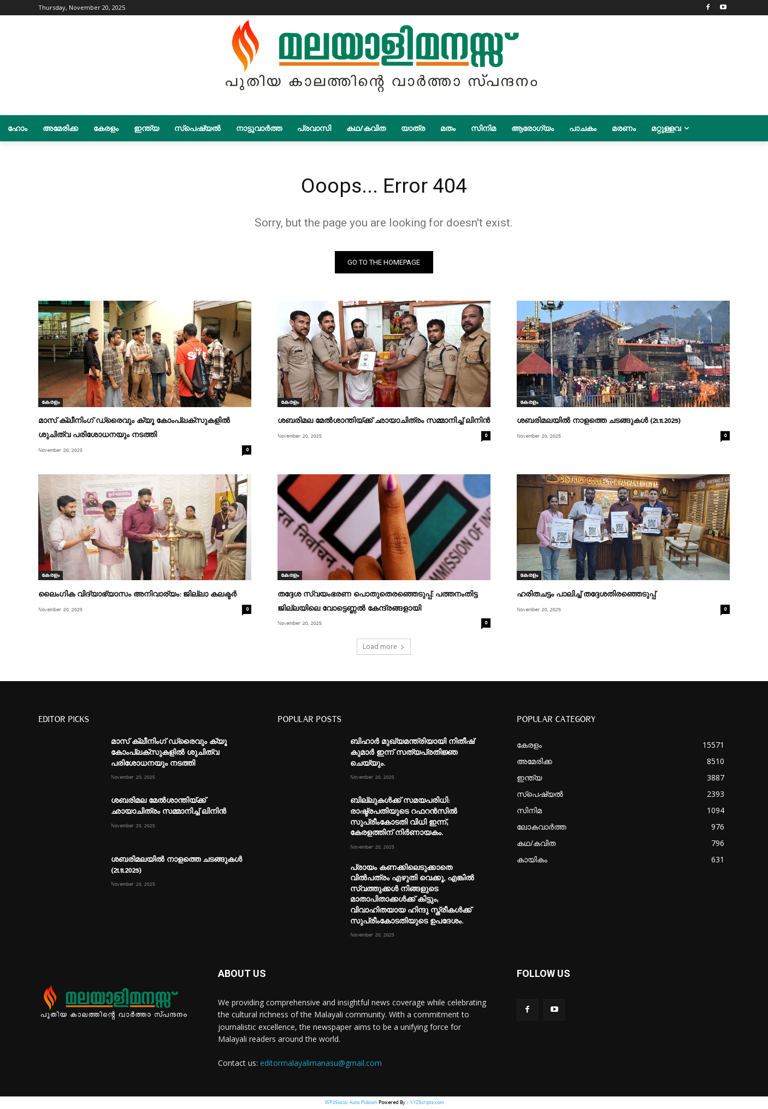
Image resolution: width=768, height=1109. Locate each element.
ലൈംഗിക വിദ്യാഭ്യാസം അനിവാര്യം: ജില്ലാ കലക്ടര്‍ (137, 596)
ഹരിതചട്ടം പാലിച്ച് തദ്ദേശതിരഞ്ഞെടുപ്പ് (586, 596)
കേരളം (51, 404)
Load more (384, 647)
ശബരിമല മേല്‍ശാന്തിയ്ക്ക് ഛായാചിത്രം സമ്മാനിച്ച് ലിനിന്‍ (383, 423)
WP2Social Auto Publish (350, 1103)
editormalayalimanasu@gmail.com (321, 1063)
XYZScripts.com (427, 1103)
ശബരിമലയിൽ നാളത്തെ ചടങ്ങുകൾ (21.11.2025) (598, 423)
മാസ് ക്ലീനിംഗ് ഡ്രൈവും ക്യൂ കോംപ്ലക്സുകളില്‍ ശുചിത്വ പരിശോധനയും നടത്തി (169, 753)
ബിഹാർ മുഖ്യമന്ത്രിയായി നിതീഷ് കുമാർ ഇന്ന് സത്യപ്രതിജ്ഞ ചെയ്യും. (412, 753)
